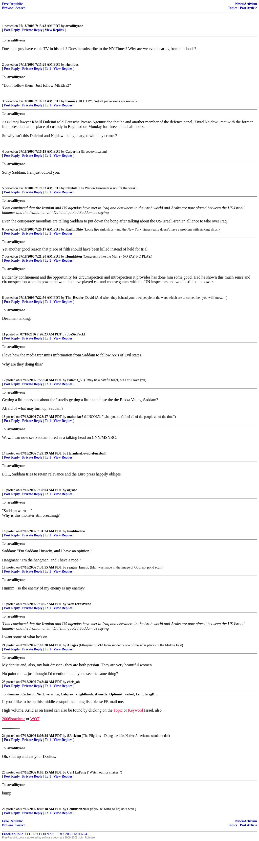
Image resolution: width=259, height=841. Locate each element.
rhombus (72, 64)
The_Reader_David (80, 298)
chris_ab (73, 682)
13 (4, 417)
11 (3, 334)
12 (4, 380)
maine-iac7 (75, 417)
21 (4, 645)
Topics (232, 8)
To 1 (48, 69)
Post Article (248, 8)
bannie (70, 101)
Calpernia (73, 151)
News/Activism (246, 4)
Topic (118, 710)
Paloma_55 (75, 380)
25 (4, 772)
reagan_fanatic (78, 567)
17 (4, 567)
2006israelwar (13, 719)
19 (4, 604)
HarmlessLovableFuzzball (86, 453)
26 (4, 809)
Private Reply (32, 30)
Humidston (74, 256)
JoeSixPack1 (76, 334)
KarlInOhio (74, 229)
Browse (7, 8)
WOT (34, 719)
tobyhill (71, 188)
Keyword (135, 710)
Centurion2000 (78, 809)
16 (4, 531)
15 (4, 490)
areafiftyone (74, 26)
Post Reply (12, 30)
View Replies (54, 30)
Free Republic (12, 4)
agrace (72, 490)
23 (4, 682)
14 (4, 453)
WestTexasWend (79, 604)
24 (4, 736)
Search (20, 8)
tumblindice (76, 531)
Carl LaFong (76, 772)
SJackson (74, 736)
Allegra (72, 645)
